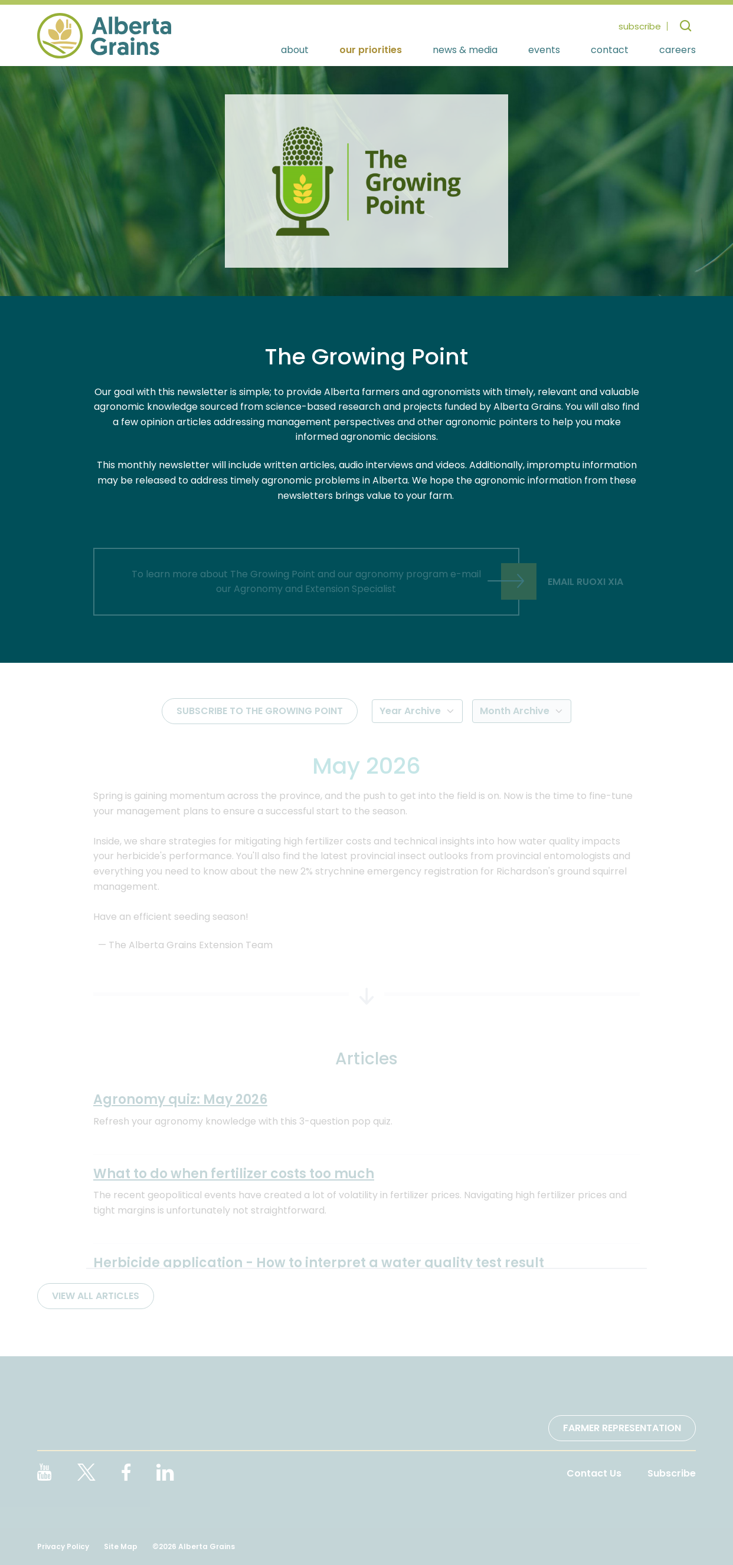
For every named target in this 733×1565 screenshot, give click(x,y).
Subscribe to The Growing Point (259, 711)
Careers (677, 50)
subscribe (640, 26)
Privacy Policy (63, 1546)
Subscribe (671, 1473)
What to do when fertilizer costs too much (233, 1174)
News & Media (465, 50)
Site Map (121, 1546)
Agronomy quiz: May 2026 (180, 1099)
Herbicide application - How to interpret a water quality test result (318, 1263)
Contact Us (594, 1473)
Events (544, 50)
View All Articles (95, 1296)
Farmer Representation (622, 1428)
